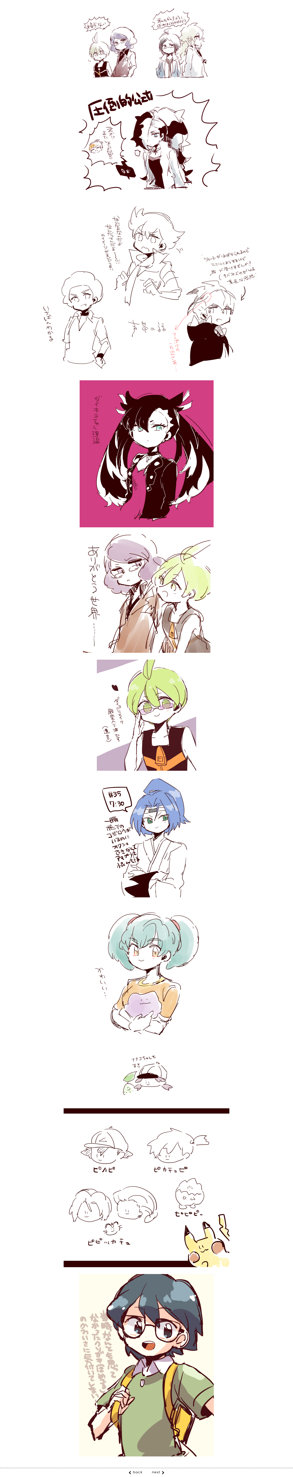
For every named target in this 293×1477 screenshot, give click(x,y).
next (156, 1472)
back (138, 1472)
